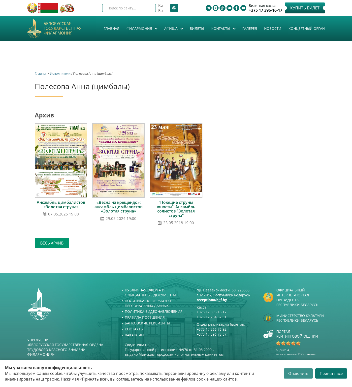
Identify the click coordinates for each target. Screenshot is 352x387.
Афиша (171, 28)
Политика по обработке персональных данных (148, 303)
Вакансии (134, 335)
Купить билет (305, 8)
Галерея (249, 28)
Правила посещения (145, 317)
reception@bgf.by (212, 299)
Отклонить (298, 373)
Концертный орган (306, 28)
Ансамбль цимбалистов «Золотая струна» (61, 205)
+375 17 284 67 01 (211, 317)
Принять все (331, 373)
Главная (111, 28)
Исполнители (60, 73)
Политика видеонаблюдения (154, 311)
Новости (272, 28)
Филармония (140, 28)
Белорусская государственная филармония (63, 28)
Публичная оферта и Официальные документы (150, 292)
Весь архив (52, 243)
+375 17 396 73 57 (211, 334)
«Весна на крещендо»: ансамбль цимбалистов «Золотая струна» (119, 207)
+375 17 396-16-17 (265, 10)
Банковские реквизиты (147, 323)
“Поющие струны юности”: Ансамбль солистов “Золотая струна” (176, 209)
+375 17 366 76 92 (211, 329)
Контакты (221, 28)
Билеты (197, 28)
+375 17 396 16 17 (211, 312)
